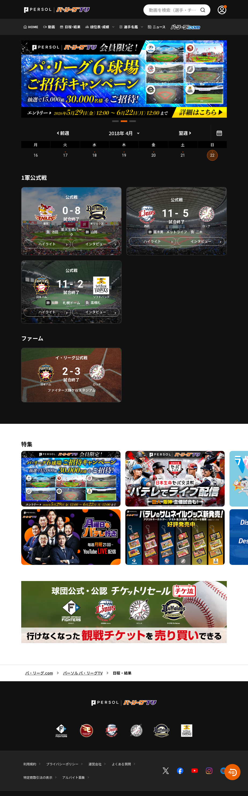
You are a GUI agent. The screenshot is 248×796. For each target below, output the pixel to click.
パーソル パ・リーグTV (83, 674)
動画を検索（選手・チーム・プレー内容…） (179, 10)
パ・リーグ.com (39, 674)
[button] (115, 121)
